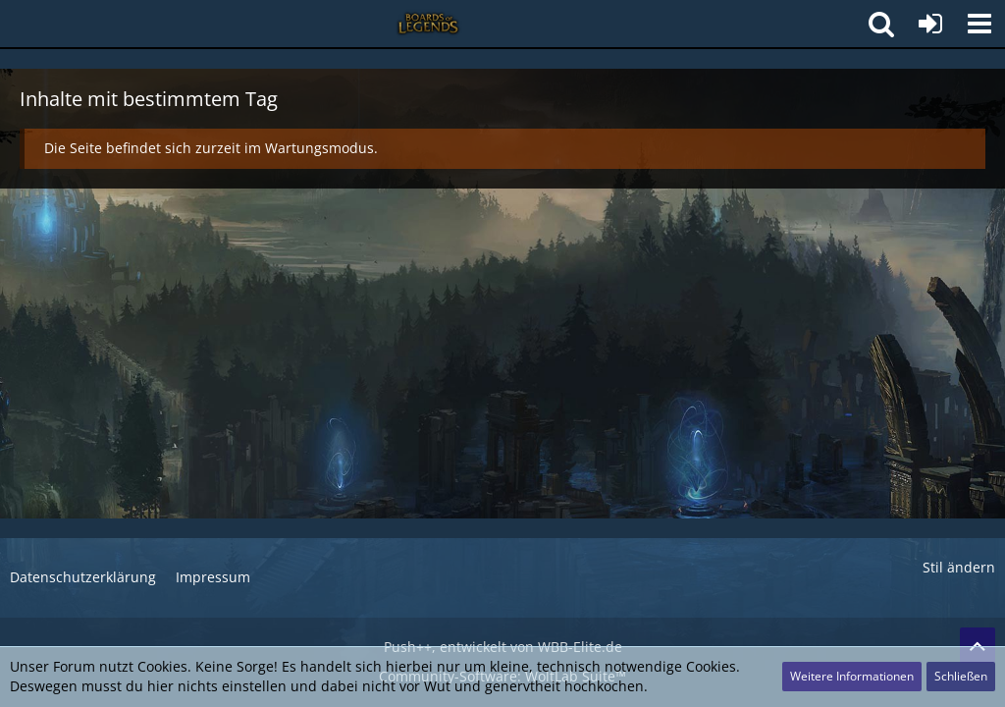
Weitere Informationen (852, 676)
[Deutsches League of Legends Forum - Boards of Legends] (429, 23)
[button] (979, 23)
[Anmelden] (930, 23)
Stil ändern (959, 567)
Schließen (960, 676)
